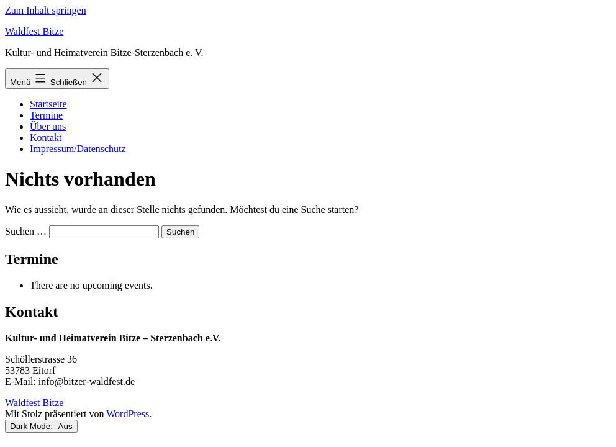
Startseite (48, 104)
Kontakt (46, 137)
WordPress (127, 414)
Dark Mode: (41, 426)
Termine (46, 115)
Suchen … (26, 231)
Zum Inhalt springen (45, 10)
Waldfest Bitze (34, 31)
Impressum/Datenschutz (78, 148)
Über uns (48, 126)
